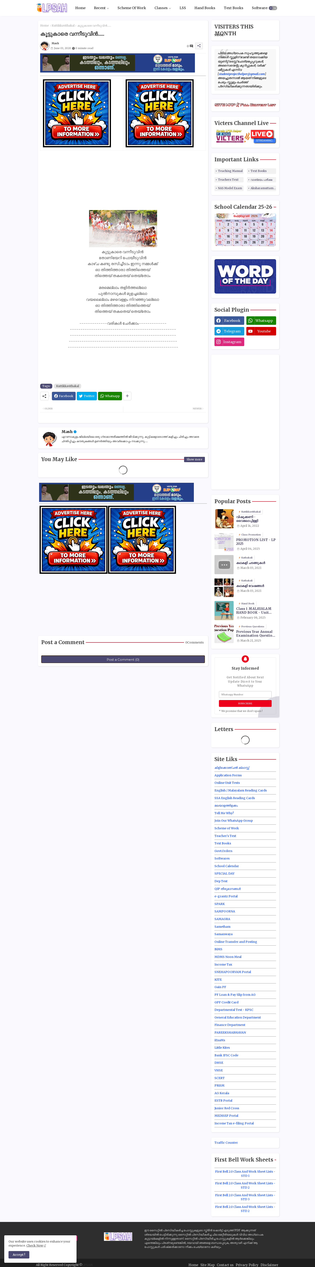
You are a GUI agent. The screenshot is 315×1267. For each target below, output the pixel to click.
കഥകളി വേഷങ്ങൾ (250, 586)
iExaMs (219, 1040)
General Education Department (237, 1017)
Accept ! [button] (19, 1255)
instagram (232, 342)
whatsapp (264, 320)
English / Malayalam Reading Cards (240, 790)
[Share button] (127, 396)
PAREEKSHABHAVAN (230, 1032)
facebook (232, 320)
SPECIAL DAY (224, 873)
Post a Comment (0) (123, 660)
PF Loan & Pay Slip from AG (234, 995)
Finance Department (229, 1025)
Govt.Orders (223, 851)
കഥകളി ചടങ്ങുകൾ (250, 563)
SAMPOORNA (224, 911)
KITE (218, 979)
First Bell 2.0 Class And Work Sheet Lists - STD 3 (245, 1197)
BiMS (218, 949)
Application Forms (228, 775)
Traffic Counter (226, 1143)
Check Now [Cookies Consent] (34, 1245)
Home (80, 8)
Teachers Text (228, 180)
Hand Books (204, 8)
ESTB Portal (223, 1100)
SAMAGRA (222, 919)
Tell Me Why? (224, 813)
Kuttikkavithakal (63, 25)
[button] (273, 8)
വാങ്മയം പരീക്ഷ (261, 180)
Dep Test (220, 881)
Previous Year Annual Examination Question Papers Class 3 (255, 634)
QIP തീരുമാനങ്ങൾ (227, 889)
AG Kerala (221, 1093)
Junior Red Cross (226, 1108)
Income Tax (223, 964)
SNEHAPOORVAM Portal (232, 972)
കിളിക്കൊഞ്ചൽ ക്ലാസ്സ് (231, 768)
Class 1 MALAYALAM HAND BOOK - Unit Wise (253, 611)
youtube (264, 331)
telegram (232, 331)
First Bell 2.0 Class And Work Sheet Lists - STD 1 (245, 1174)
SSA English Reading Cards (234, 798)
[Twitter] (87, 396)
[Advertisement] (123, 180)
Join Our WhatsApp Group (233, 820)
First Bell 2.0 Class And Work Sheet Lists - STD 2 (245, 1185)
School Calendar (226, 866)
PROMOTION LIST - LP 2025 (255, 542)
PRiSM (219, 1085)
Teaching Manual (230, 171)
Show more (194, 459)
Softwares (260, 8)
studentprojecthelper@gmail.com (242, 74)
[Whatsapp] (110, 396)
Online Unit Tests (227, 783)
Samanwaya (223, 934)
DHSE (218, 1063)
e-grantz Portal (226, 896)
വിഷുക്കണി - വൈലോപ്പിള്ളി (247, 519)
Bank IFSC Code (226, 1055)
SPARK (219, 904)
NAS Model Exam (230, 188)
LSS (183, 8)
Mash (67, 431)
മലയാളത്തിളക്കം (226, 805)
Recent (100, 8)
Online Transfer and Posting (235, 942)
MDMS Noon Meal (227, 957)
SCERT (219, 1078)
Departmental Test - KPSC (233, 1010)
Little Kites (222, 1048)
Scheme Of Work (132, 8)
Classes (161, 8)
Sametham (222, 927)
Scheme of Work (226, 828)
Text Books (233, 8)
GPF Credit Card (226, 1002)
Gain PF (220, 987)
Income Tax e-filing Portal (234, 1123)
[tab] (80, 8)
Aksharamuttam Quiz (263, 188)
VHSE (218, 1070)
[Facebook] (64, 396)
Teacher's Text (225, 836)
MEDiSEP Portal (226, 1116)
